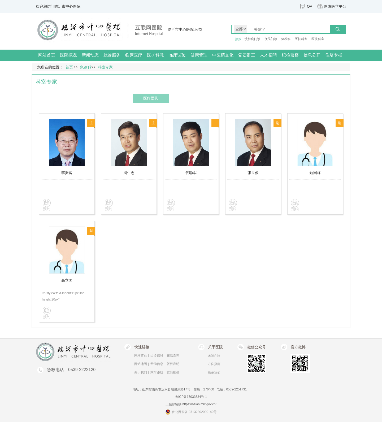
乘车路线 (156, 372)
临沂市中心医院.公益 (185, 29)
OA (309, 6)
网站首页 (46, 55)
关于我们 (140, 372)
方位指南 (214, 364)
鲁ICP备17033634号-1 (191, 397)
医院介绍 (214, 355)
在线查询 (173, 355)
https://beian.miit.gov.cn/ (199, 404)
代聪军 (191, 173)
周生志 (128, 173)
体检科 (286, 39)
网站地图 (140, 364)
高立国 (66, 280)
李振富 (66, 173)
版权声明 (173, 364)
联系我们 (214, 372)
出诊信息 (156, 355)
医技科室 (301, 39)
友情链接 (173, 372)
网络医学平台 (335, 6)
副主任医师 (277, 124)
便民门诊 (270, 39)
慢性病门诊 (253, 39)
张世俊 (253, 173)
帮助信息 (156, 364)
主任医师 (91, 124)
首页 (69, 67)
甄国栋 (315, 173)
